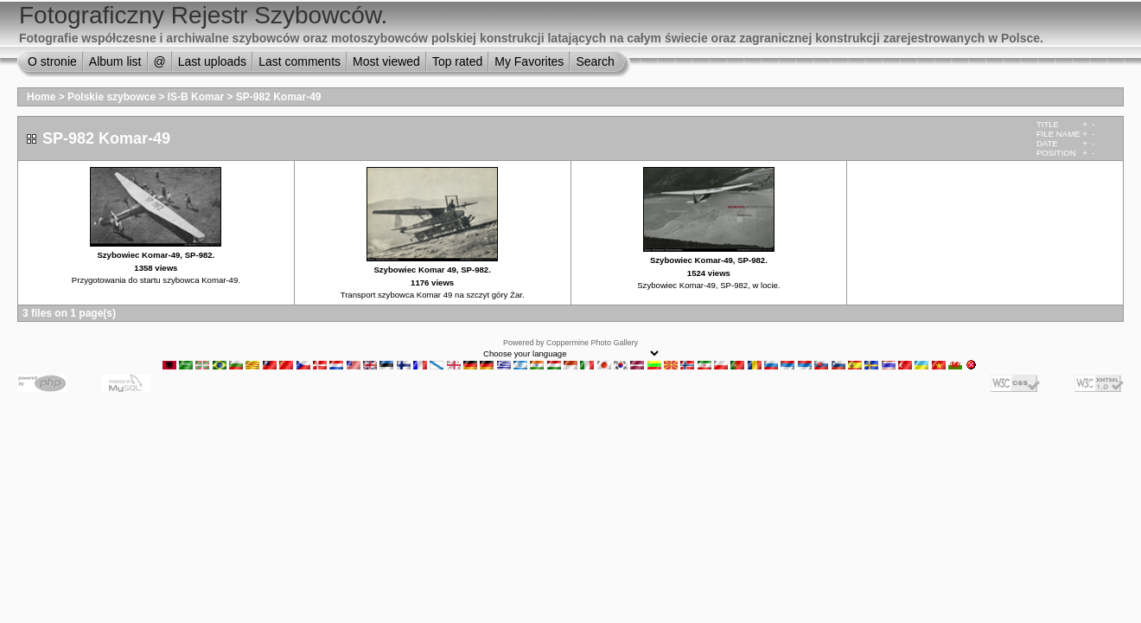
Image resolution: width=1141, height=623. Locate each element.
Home (41, 97)
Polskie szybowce (111, 97)
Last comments (299, 61)
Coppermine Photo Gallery (592, 342)
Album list (115, 61)
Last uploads (212, 61)
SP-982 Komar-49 (279, 97)
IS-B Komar (196, 97)
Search (595, 61)
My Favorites (529, 61)
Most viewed (386, 61)
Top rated (457, 61)
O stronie (52, 61)
